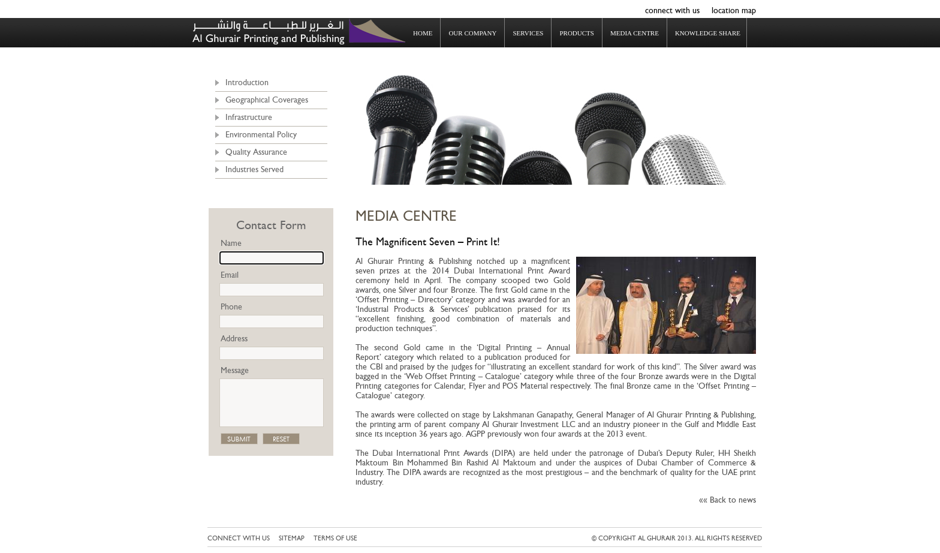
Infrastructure (248, 117)
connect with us (672, 10)
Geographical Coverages (266, 100)
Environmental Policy (261, 135)
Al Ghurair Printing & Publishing (298, 31)
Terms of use (335, 538)
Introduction (247, 82)
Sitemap (292, 538)
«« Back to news (727, 500)
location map (734, 10)
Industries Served (254, 169)
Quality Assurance (256, 152)
